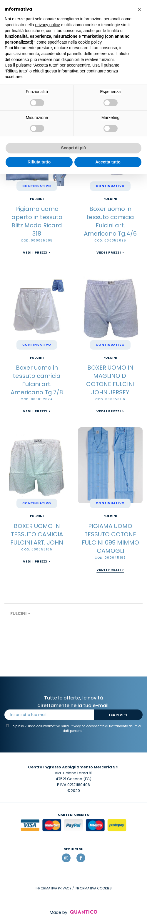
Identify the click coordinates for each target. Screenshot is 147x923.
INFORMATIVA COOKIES (93, 888)
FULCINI (37, 199)
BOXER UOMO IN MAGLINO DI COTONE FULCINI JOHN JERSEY (110, 379)
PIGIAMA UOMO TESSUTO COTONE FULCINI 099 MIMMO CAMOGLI (110, 538)
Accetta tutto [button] (108, 162)
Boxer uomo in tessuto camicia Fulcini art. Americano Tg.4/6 (110, 221)
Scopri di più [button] (73, 147)
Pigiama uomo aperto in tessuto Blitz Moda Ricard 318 (36, 221)
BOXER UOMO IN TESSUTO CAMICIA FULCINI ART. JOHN (36, 534)
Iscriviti (118, 714)
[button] (139, 9)
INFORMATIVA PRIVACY (53, 888)
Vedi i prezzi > (36, 252)
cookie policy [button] (89, 42)
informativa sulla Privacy (61, 726)
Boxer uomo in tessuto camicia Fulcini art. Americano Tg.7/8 (37, 379)
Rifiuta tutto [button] (39, 162)
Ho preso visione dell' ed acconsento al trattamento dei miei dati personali (73, 728)
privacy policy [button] (47, 24)
